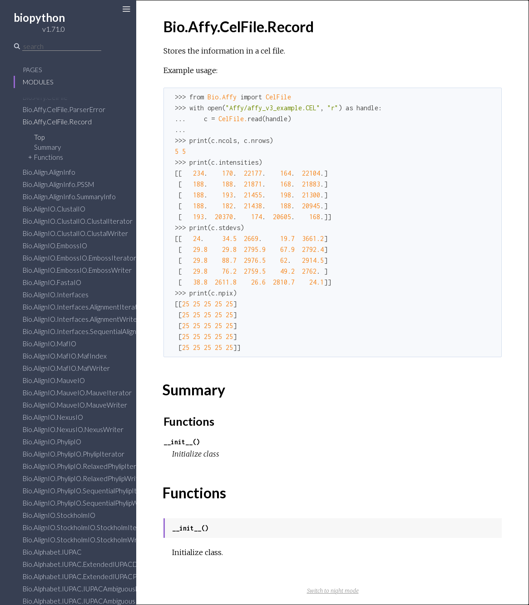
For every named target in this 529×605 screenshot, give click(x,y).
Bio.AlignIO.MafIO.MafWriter (66, 368)
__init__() (181, 442)
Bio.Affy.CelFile (45, 97)
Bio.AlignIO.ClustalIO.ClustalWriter (75, 233)
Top (39, 137)
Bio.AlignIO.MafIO (49, 343)
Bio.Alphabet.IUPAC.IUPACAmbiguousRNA (86, 601)
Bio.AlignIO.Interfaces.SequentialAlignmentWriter (97, 331)
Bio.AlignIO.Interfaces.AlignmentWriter (81, 319)
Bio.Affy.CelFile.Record (57, 122)
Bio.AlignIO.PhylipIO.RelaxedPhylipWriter (84, 478)
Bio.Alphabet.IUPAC (52, 552)
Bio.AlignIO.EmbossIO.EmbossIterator (79, 258)
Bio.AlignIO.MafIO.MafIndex (65, 356)
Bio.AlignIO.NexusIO (53, 417)
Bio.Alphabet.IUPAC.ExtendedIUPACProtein (89, 576)
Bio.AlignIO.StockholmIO (59, 515)
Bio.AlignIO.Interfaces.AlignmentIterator (83, 307)
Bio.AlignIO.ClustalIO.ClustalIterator (78, 221)
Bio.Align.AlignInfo (49, 172)
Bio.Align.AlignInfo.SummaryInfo (69, 196)
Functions (48, 157)
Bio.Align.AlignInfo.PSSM (58, 184)
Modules (38, 82)
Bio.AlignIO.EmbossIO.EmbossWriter (77, 270)
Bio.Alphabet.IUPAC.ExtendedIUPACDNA (85, 564)
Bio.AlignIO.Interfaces (56, 294)
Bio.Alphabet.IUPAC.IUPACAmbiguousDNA (86, 589)
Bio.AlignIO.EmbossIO (55, 245)
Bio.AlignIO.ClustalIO (54, 209)
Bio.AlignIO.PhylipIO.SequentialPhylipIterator (90, 491)
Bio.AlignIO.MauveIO (54, 380)
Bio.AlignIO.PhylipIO (52, 442)
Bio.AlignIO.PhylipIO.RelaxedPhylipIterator (86, 466)
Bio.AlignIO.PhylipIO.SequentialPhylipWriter (87, 503)
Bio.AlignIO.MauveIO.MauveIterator (77, 393)
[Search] (61, 46)
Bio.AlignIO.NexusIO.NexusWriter (73, 429)
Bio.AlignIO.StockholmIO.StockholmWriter (85, 540)
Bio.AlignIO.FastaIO (52, 282)
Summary (47, 147)
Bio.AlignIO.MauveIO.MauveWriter (75, 405)
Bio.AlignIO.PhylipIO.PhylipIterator (73, 454)
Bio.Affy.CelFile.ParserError (64, 109)
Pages (32, 70)
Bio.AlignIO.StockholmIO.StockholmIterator (88, 527)
